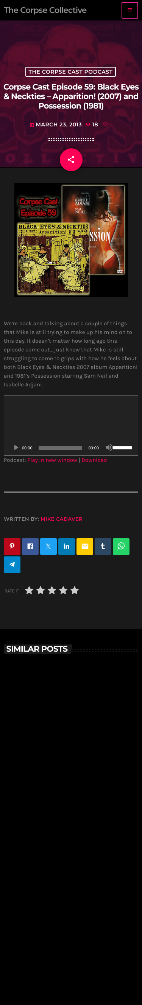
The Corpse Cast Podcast (71, 71)
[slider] (61, 448)
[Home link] (45, 10)
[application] (71, 425)
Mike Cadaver (62, 519)
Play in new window (52, 460)
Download (94, 460)
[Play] (16, 447)
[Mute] (109, 447)
